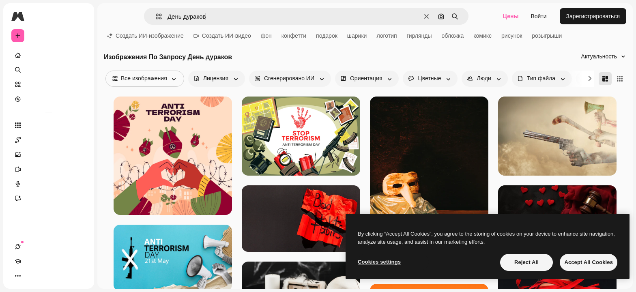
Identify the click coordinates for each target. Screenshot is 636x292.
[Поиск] (48, 69)
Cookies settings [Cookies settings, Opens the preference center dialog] (379, 262)
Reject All (526, 262)
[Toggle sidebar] (79, 16)
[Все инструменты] (48, 125)
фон (266, 35)
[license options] (216, 79)
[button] (155, 16)
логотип (386, 35)
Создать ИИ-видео (222, 35)
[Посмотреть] (48, 98)
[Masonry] (605, 78)
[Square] (619, 78)
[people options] (484, 79)
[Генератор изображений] (48, 154)
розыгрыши (547, 35)
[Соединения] (17, 275)
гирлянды (419, 35)
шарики (357, 35)
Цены (511, 16)
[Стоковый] (48, 84)
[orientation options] (367, 79)
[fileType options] (542, 79)
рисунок (511, 35)
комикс (482, 35)
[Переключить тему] (47, 275)
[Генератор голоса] (48, 183)
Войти (538, 16)
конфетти (293, 35)
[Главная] (48, 55)
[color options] (430, 79)
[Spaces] (48, 139)
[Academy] (32, 275)
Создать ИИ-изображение (145, 35)
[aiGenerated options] (290, 79)
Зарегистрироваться (593, 16)
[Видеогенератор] (48, 169)
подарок (326, 35)
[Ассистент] (48, 198)
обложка (453, 35)
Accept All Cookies (588, 262)
